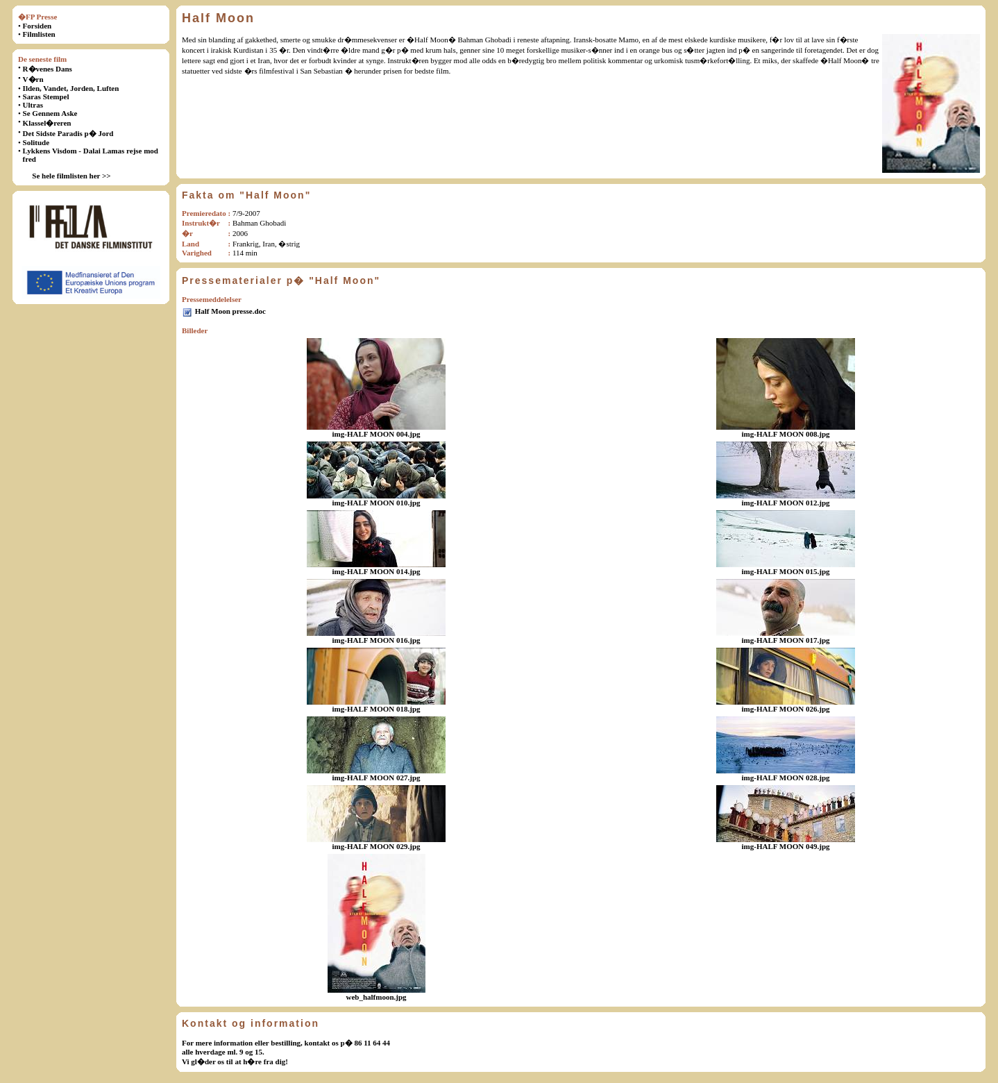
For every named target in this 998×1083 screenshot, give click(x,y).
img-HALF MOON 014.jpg (376, 571)
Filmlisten (39, 34)
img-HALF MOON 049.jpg (786, 846)
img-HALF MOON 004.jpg (376, 434)
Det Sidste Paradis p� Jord (68, 133)
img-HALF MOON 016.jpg (376, 640)
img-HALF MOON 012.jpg (786, 502)
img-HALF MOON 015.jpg (786, 571)
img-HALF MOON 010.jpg (376, 502)
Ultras (33, 105)
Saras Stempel (46, 96)
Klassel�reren (47, 123)
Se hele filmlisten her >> (71, 175)
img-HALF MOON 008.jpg (786, 434)
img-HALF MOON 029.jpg (376, 846)
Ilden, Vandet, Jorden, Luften (71, 88)
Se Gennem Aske (50, 113)
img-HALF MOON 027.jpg (376, 777)
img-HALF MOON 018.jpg (376, 709)
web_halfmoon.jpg (376, 997)
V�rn (33, 79)
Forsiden (37, 26)
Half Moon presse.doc (230, 311)
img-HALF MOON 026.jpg (786, 709)
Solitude (36, 142)
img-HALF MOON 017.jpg (786, 640)
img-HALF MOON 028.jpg (786, 777)
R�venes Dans (47, 69)
